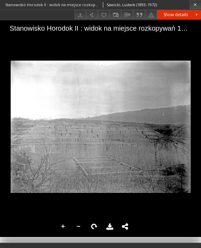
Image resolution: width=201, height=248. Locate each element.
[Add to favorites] (103, 14)
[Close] (195, 4)
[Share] (92, 14)
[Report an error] (151, 14)
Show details (181, 15)
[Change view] (115, 14)
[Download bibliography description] (127, 15)
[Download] (80, 14)
